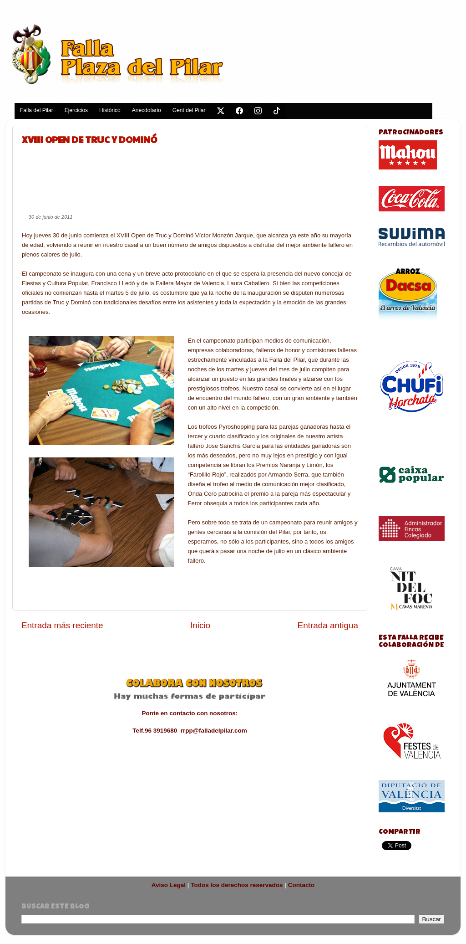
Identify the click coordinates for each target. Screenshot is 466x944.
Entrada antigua (328, 625)
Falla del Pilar (36, 110)
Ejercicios (76, 110)
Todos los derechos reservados (237, 885)
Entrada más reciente (62, 625)
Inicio (200, 625)
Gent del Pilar (189, 110)
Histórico (110, 110)
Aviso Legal (169, 885)
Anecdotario (146, 110)
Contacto (301, 885)
